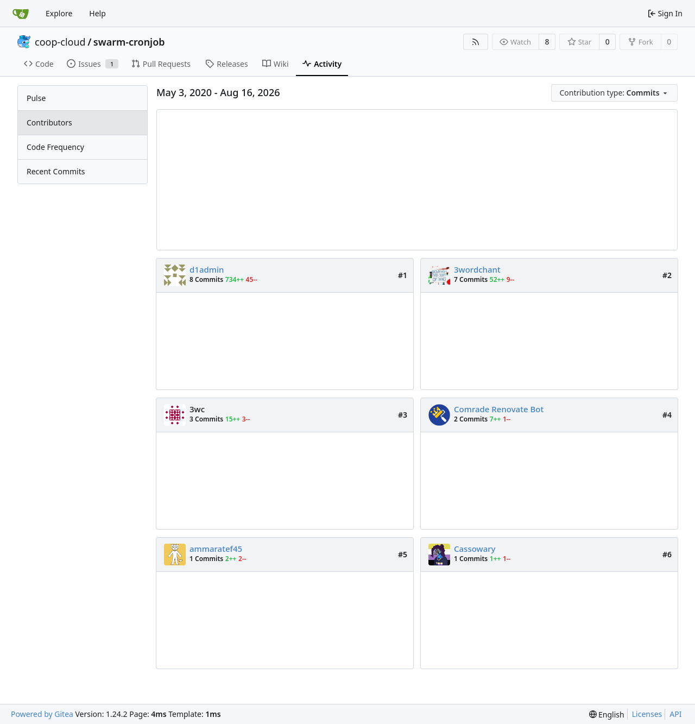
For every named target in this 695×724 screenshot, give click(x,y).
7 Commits (471, 279)
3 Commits (206, 419)
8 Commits (206, 279)
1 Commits (206, 558)
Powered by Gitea (42, 714)
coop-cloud (60, 41)
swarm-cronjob (129, 41)
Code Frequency (55, 147)
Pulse (36, 98)
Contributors (49, 122)
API (675, 714)
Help (97, 13)
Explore (59, 13)
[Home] (20, 13)
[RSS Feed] (475, 42)
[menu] (614, 93)
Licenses (647, 714)
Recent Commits (56, 171)
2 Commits (471, 419)
